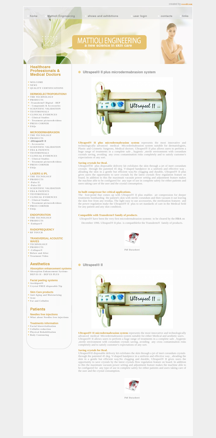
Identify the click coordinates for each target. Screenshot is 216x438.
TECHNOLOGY (39, 244)
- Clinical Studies (39, 117)
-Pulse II (35, 182)
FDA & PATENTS (39, 150)
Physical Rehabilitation (43, 332)
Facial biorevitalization (43, 326)
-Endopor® (36, 223)
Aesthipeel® (36, 283)
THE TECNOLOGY (40, 135)
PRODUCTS (36, 100)
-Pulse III (35, 185)
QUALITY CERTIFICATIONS (46, 88)
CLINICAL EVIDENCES (43, 114)
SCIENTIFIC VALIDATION (45, 109)
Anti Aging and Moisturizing (46, 295)
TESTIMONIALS (39, 111)
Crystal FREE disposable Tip (46, 286)
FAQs (33, 126)
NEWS (33, 85)
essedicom (186, 4)
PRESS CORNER (39, 123)
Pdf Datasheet (132, 250)
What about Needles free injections (49, 317)
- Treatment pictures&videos (46, 120)
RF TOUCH (36, 232)
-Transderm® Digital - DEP (45, 103)
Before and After (39, 253)
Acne (33, 298)
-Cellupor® (36, 250)
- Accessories (37, 144)
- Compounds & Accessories (45, 106)
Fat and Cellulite (39, 301)
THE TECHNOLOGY (41, 97)
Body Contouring (39, 335)
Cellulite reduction (40, 329)
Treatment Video (39, 256)
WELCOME (36, 82)
